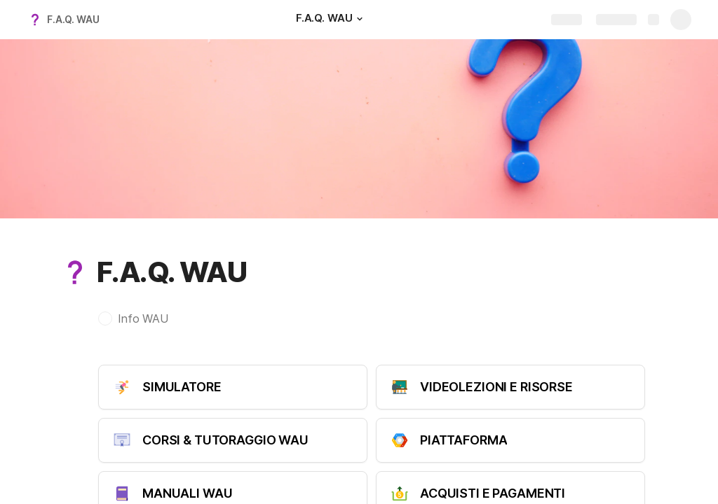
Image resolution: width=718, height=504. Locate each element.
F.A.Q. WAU (73, 19)
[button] (359, 19)
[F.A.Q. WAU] (331, 19)
